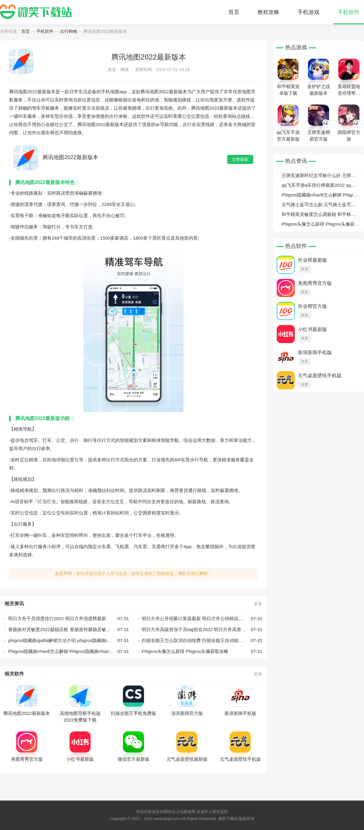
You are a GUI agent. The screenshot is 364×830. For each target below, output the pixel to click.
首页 (233, 12)
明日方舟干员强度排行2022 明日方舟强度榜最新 (68, 618)
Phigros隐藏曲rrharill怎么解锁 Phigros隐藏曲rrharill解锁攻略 (68, 651)
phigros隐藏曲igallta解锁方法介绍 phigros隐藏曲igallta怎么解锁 (68, 640)
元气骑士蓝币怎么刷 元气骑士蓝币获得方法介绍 (318, 206)
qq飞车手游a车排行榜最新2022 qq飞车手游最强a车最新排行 (318, 186)
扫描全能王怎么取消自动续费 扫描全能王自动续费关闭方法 (202, 640)
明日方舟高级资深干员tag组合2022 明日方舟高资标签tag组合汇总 (202, 629)
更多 (258, 603)
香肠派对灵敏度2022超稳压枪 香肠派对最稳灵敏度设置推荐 (68, 629)
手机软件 (348, 12)
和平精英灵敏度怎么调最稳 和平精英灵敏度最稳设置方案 (318, 215)
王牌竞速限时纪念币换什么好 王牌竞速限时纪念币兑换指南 (318, 176)
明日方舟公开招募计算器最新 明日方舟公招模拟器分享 (202, 618)
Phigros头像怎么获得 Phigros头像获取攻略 (202, 651)
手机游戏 (308, 12)
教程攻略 (268, 12)
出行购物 (68, 31)
